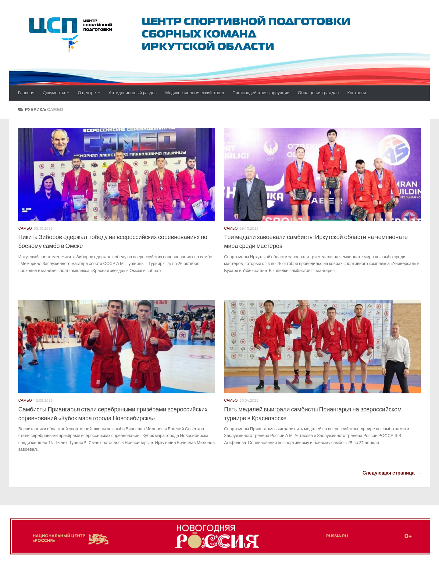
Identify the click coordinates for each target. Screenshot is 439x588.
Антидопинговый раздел (133, 92)
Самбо (25, 228)
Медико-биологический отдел (194, 92)
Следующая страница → (391, 473)
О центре (87, 92)
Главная (26, 92)
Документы (54, 92)
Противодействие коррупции (261, 92)
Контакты (356, 92)
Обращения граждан (318, 92)
